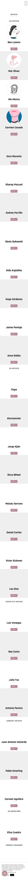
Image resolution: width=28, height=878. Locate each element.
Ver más (14, 48)
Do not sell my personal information (9, 872)
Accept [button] (12, 874)
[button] (4, 873)
